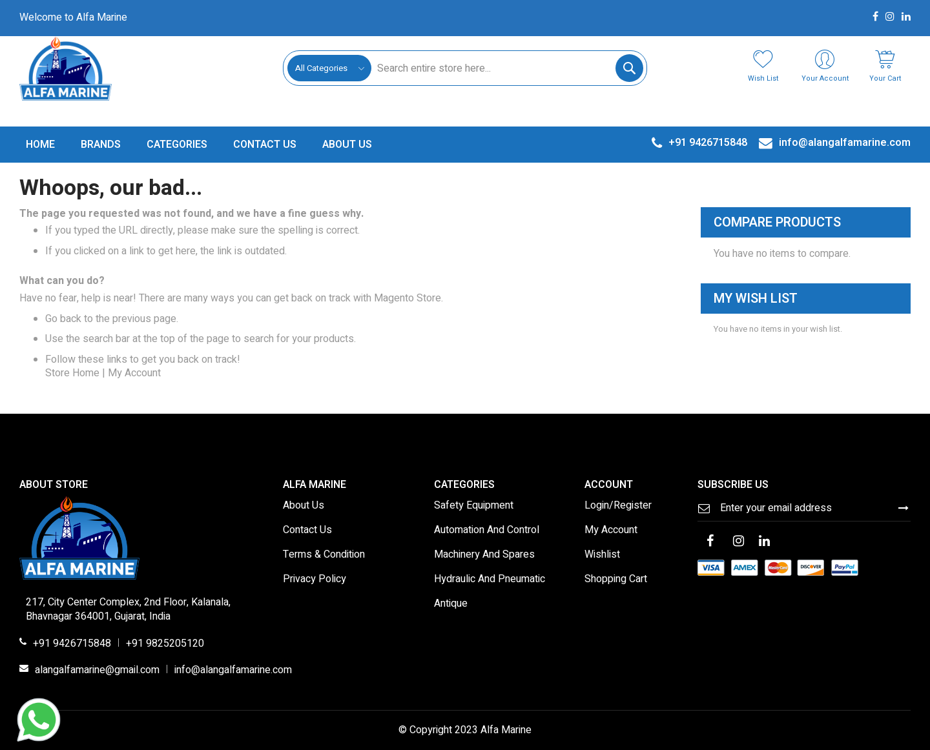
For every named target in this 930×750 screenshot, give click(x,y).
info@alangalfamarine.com (233, 671)
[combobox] (507, 68)
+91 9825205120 (165, 644)
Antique (451, 604)
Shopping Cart (615, 580)
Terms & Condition (324, 555)
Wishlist (602, 555)
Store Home (72, 373)
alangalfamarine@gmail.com (97, 671)
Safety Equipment (473, 506)
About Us (303, 506)
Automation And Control (486, 530)
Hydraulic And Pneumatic (489, 580)
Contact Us (307, 530)
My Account (134, 373)
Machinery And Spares (484, 555)
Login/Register (618, 506)
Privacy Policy (314, 580)
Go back (63, 319)
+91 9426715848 (72, 644)
